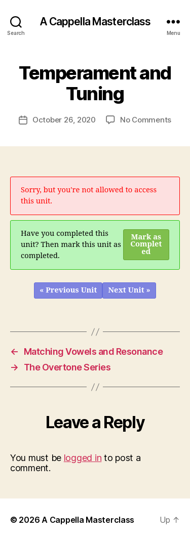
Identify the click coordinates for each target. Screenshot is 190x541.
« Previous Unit (68, 290)
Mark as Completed (146, 244)
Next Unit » (129, 290)
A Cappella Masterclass (95, 21)
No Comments (145, 119)
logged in (83, 457)
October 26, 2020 (64, 119)
